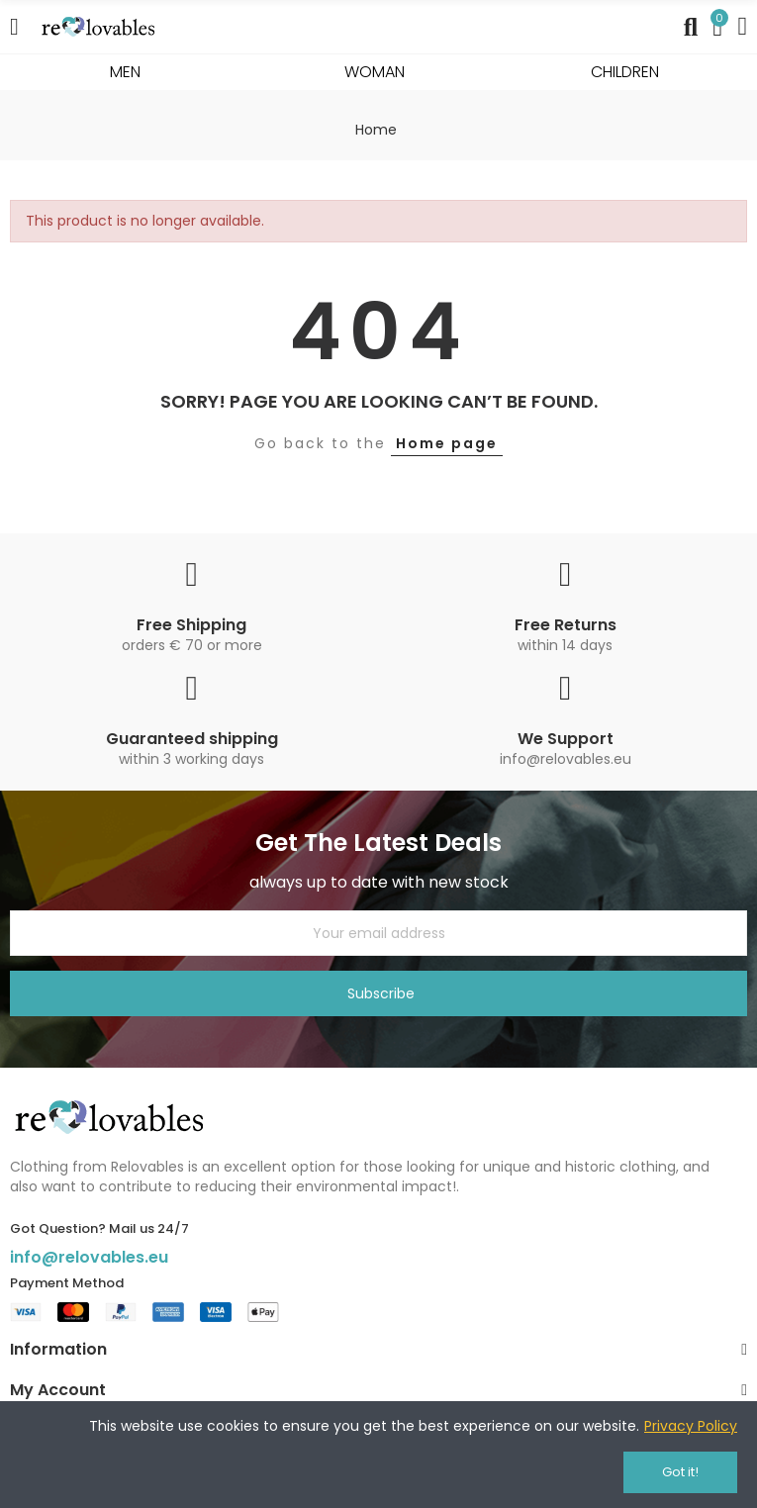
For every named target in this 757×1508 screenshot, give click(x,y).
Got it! (680, 1471)
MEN (125, 71)
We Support (566, 738)
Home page (447, 443)
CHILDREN (625, 71)
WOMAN (374, 71)
